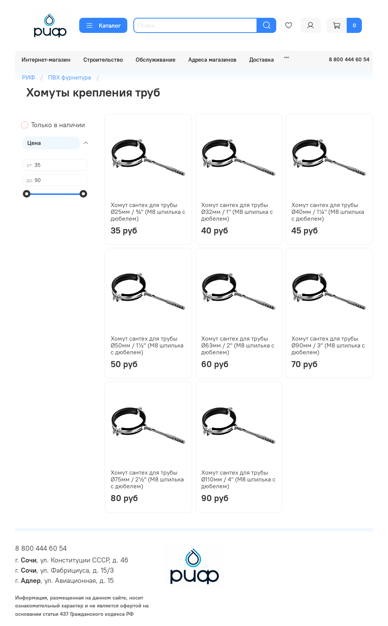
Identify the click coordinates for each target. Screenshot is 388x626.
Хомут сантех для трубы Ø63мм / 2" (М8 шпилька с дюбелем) (237, 345)
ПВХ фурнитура (69, 77)
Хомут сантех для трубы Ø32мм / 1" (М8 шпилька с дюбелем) (237, 211)
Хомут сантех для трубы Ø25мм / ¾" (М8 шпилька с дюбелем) (148, 211)
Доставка (261, 59)
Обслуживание (155, 59)
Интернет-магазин (46, 59)
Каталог (103, 25)
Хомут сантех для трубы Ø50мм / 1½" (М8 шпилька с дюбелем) (147, 345)
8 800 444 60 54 (41, 548)
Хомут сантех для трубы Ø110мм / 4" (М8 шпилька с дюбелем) (238, 479)
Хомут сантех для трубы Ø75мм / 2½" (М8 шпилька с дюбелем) (147, 479)
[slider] (26, 193)
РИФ (28, 77)
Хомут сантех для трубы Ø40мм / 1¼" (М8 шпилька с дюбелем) (327, 211)
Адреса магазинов (212, 59)
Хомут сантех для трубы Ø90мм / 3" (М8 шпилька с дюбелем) (328, 345)
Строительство (103, 59)
